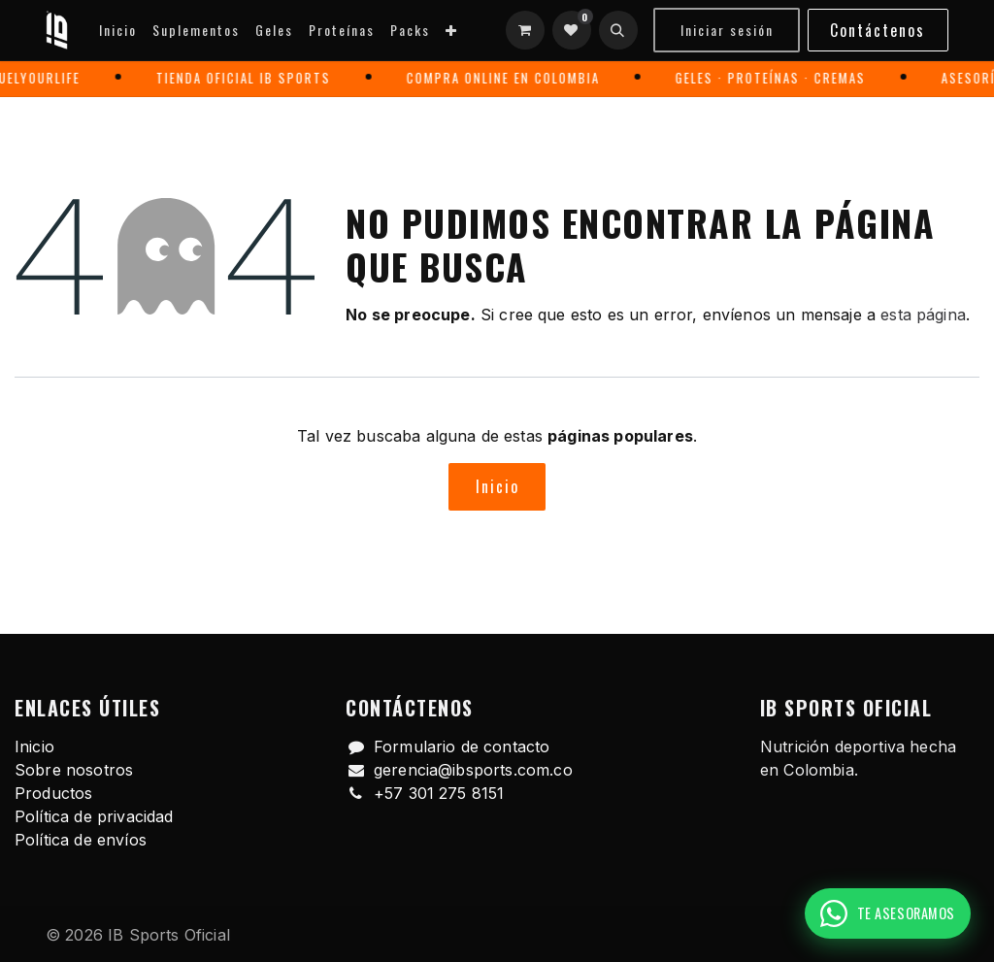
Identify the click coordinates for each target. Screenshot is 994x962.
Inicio (497, 486)
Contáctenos (878, 30)
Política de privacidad (94, 816)
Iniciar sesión (727, 29)
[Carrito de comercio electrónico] (525, 30)
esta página (923, 314)
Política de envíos (81, 839)
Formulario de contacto (462, 746)
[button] (618, 30)
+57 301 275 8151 (439, 793)
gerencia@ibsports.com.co (473, 770)
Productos (53, 793)
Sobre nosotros (74, 770)
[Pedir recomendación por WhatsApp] (888, 913)
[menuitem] (118, 30)
